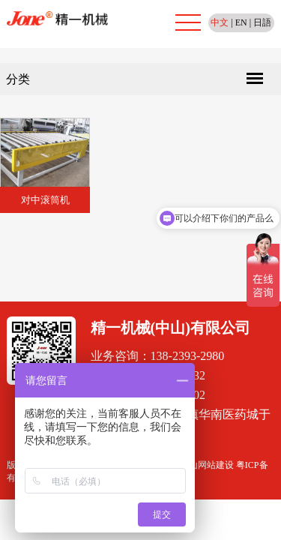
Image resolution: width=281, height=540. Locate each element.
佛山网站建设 (207, 465)
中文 (220, 22)
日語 (262, 22)
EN (241, 22)
